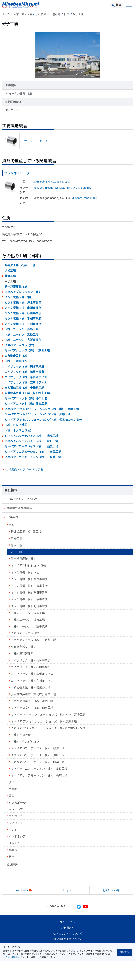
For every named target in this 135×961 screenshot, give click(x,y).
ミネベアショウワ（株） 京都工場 (27, 350)
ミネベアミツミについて (22, 499)
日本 (66, 14)
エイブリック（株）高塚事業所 (24, 366)
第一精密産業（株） (17, 286)
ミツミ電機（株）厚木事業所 (23, 302)
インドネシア (17, 836)
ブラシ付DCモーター (37, 141)
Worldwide (24, 890)
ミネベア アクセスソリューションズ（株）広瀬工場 (37, 414)
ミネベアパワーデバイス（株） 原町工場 (31, 441)
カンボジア (16, 816)
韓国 (11, 795)
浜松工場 (10, 270)
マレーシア (16, 809)
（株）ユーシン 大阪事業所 (23, 339)
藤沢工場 (10, 276)
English (67, 890)
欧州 (11, 856)
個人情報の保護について (67, 939)
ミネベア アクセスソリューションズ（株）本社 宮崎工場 (42, 409)
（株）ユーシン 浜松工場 (21, 334)
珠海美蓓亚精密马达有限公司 (51, 182)
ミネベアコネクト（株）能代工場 (26, 398)
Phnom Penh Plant (85, 198)
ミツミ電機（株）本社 (19, 297)
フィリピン (16, 823)
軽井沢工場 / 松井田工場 (20, 265)
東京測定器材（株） (17, 355)
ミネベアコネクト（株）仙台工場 (26, 403)
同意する (124, 952)
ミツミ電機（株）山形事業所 (23, 307)
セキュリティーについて (67, 933)
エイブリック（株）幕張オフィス (26, 377)
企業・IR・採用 (23, 14)
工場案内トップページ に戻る (24, 469)
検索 (118, 5)
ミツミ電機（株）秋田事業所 (23, 313)
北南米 (13, 850)
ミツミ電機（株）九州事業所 (23, 324)
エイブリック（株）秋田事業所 (24, 371)
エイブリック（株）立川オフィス (26, 382)
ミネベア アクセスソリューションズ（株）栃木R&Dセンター (43, 419)
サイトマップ (67, 921)
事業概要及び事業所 (19, 508)
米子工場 (16, 552)
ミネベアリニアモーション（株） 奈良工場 (33, 451)
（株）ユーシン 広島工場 (21, 329)
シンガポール (17, 802)
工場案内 (55, 14)
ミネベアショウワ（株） (20, 345)
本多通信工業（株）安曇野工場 (24, 387)
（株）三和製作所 (16, 361)
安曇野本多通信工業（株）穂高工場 (27, 393)
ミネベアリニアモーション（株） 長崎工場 (33, 457)
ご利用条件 (67, 927)
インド (13, 829)
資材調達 (12, 864)
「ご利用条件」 (11, 957)
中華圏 (13, 789)
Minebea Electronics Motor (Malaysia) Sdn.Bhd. (62, 187)
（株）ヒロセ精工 (16, 425)
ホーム (6, 14)
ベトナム (14, 843)
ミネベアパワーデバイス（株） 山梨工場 (31, 446)
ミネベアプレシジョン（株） (23, 292)
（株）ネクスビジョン (19, 430)
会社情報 (41, 14)
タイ (11, 782)
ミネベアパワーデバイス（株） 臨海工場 (31, 435)
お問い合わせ (111, 890)
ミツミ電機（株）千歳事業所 (23, 318)
